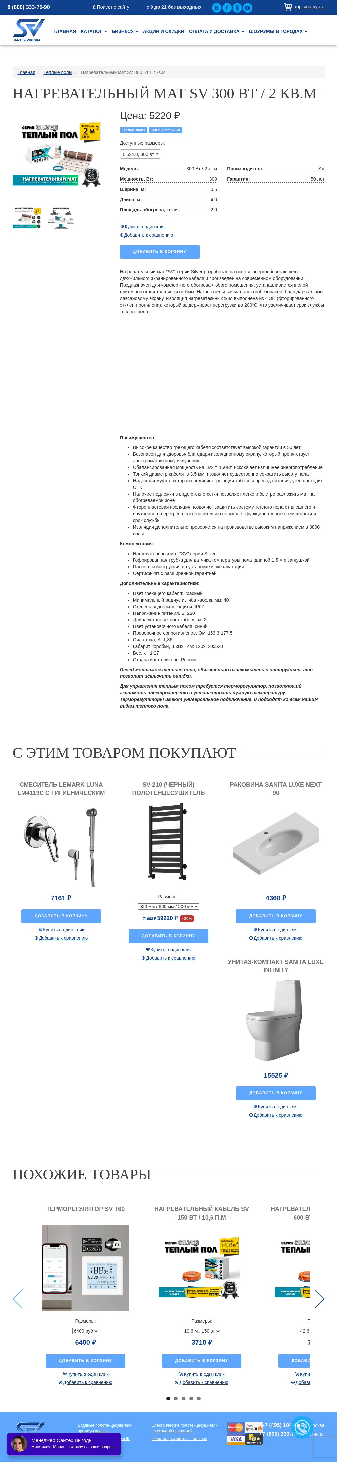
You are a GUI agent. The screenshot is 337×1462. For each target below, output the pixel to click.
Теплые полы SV (165, 130)
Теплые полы (133, 130)
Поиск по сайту (111, 7)
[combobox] (140, 154)
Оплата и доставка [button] (216, 31)
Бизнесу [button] (125, 31)
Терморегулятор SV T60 (85, 1209)
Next (320, 1299)
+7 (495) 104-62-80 (284, 1425)
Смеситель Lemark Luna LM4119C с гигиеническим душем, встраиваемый (61, 793)
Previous (17, 1299)
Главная (65, 31)
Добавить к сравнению (148, 235)
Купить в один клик (145, 226)
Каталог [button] (94, 31)
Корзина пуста (310, 6)
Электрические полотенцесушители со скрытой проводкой (185, 1428)
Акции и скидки (163, 31)
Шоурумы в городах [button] (278, 31)
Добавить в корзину (159, 251)
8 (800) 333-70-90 (29, 7)
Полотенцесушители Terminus (179, 1438)
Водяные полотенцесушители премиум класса (105, 1428)
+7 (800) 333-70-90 (282, 1434)
